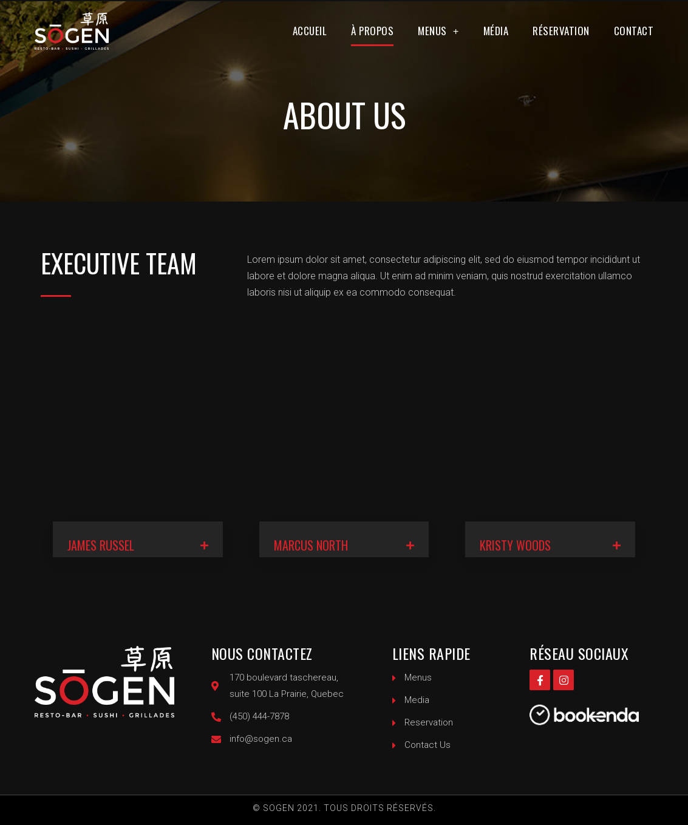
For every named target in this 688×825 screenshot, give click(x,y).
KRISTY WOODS (515, 545)
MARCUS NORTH (311, 545)
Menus (438, 31)
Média (496, 30)
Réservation (561, 30)
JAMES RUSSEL (100, 545)
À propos (372, 30)
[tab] (138, 539)
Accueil (310, 30)
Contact (634, 30)
